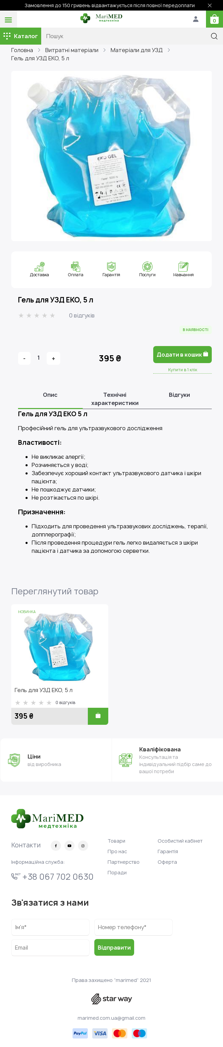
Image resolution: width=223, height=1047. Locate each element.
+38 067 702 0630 (52, 876)
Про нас (117, 851)
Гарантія (168, 851)
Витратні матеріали (71, 50)
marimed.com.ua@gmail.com (111, 1018)
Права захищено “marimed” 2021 (111, 980)
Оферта (167, 862)
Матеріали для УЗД (137, 50)
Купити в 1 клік (182, 370)
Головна (22, 50)
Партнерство (124, 862)
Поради (117, 872)
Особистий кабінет (180, 841)
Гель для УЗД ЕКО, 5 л (40, 58)
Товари (116, 841)
